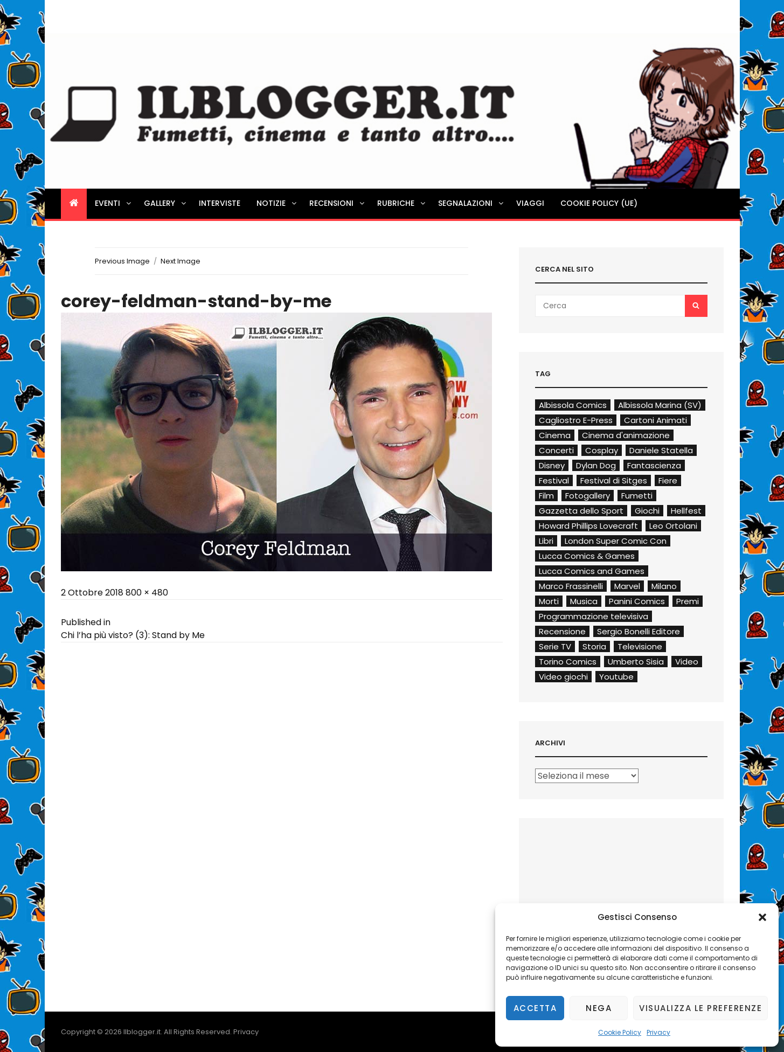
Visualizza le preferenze (700, 1008)
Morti (549, 601)
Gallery (166, 203)
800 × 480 (147, 592)
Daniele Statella (661, 450)
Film (546, 495)
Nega (599, 1008)
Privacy (658, 1032)
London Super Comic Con (616, 540)
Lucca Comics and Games (591, 571)
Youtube (616, 676)
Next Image (180, 261)
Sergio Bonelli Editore (638, 631)
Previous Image (122, 261)
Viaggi (530, 203)
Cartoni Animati (655, 420)
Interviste (219, 203)
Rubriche (402, 203)
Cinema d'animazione (626, 435)
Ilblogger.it (142, 1032)
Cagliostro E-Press (576, 420)
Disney (552, 465)
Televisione (640, 646)
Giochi (647, 510)
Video (686, 661)
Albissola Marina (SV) (660, 405)
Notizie (277, 203)
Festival (554, 480)
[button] (762, 917)
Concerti (556, 450)
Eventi (114, 203)
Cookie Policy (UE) (598, 203)
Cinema (555, 435)
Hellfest (686, 510)
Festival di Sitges (613, 480)
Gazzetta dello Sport (581, 510)
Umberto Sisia (636, 661)
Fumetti (637, 495)
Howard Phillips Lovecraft (588, 525)
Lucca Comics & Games (587, 556)
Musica (584, 601)
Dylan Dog (596, 465)
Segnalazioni (471, 203)
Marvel (627, 586)
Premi (687, 601)
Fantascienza (654, 465)
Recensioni (337, 203)
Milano (664, 586)
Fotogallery (587, 495)
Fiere (667, 480)
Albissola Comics (573, 405)
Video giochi (563, 676)
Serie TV (555, 646)
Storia (594, 646)
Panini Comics (637, 601)
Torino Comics (567, 661)
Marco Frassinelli (571, 586)
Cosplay (601, 450)
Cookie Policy (619, 1032)
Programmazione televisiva (593, 616)
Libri (546, 540)
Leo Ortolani (673, 525)
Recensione (562, 631)
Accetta (535, 1008)
